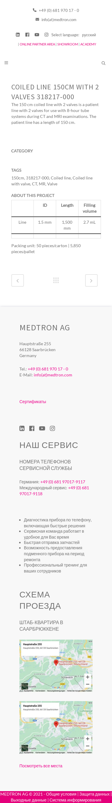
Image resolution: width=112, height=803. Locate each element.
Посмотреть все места (40, 765)
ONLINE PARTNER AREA (37, 44)
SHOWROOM (67, 44)
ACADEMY (88, 44)
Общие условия (61, 793)
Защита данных (94, 793)
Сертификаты (32, 401)
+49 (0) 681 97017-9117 (62, 481)
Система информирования (75, 799)
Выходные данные (29, 799)
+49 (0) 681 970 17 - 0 (56, 10)
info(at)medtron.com (56, 19)
